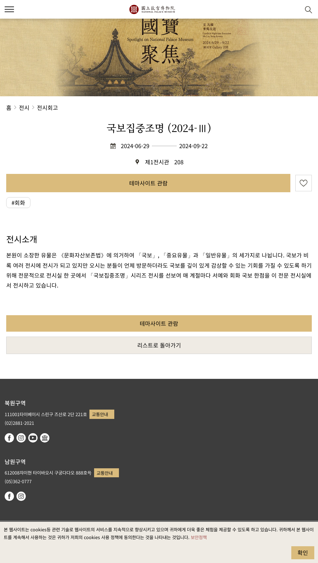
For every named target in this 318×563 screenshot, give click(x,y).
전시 (24, 107)
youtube (33, 438)
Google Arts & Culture (44, 438)
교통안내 (100, 414)
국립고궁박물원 (152, 9)
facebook (9, 438)
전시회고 (47, 107)
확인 (303, 552)
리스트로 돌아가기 (159, 345)
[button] (293, 9)
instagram (21, 438)
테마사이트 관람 (148, 183)
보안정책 (199, 537)
